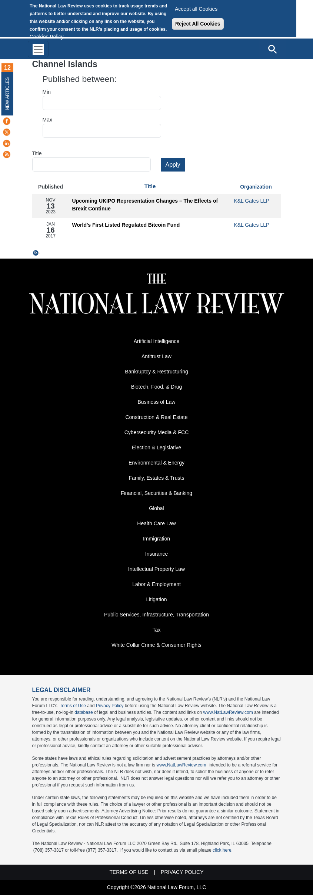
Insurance (156, 554)
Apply (173, 165)
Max (47, 120)
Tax (157, 630)
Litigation (156, 599)
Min (47, 92)
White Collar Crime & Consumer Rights (156, 645)
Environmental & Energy (156, 463)
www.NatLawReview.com (228, 712)
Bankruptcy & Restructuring (156, 372)
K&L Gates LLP (251, 201)
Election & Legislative (156, 447)
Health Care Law (156, 523)
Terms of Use (73, 705)
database (83, 712)
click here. (223, 850)
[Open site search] (272, 49)
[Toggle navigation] (38, 49)
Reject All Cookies (197, 24)
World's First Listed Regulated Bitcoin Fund (126, 225)
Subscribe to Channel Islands (36, 253)
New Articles (7, 93)
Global (156, 508)
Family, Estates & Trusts (156, 478)
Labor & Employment (156, 584)
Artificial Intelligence (157, 341)
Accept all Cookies (196, 9)
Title (37, 153)
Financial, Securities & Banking (156, 493)
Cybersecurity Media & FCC (156, 432)
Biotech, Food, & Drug (156, 387)
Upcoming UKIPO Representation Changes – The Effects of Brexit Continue (145, 205)
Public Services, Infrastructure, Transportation (156, 615)
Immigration (156, 539)
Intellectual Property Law (156, 569)
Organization (256, 187)
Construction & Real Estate (156, 417)
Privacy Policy (110, 705)
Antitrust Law (156, 356)
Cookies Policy (47, 37)
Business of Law (157, 402)
